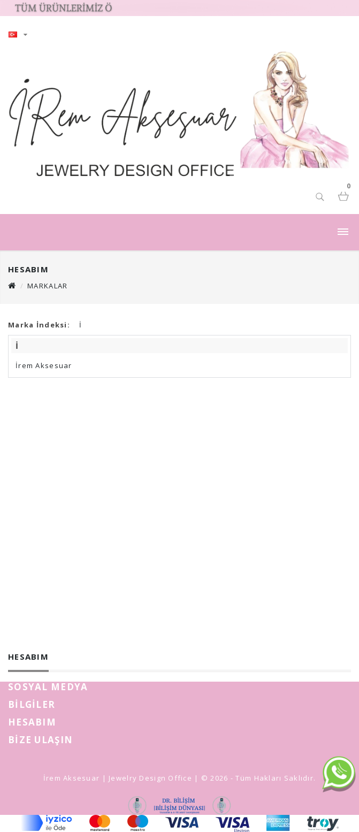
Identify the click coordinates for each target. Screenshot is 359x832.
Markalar (47, 286)
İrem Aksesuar (44, 365)
